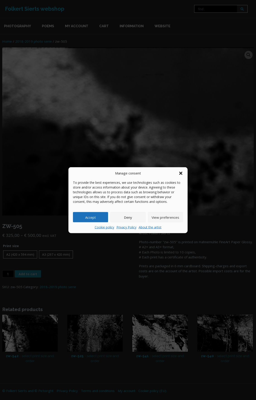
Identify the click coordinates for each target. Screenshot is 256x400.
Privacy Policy (126, 227)
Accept (90, 217)
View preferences (165, 217)
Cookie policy (104, 227)
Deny (128, 217)
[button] (181, 173)
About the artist (150, 227)
